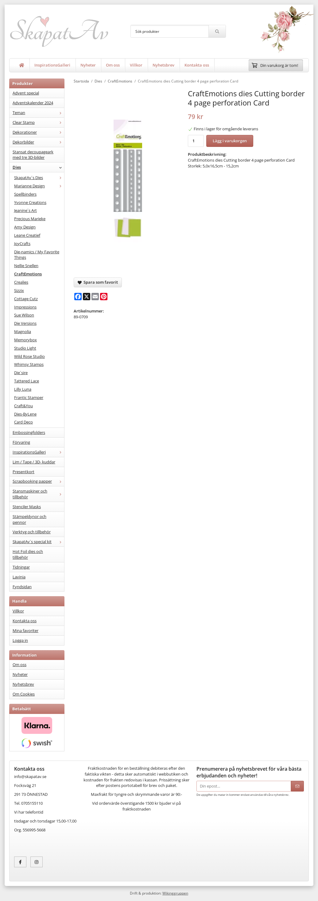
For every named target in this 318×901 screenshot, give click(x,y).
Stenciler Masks (27, 506)
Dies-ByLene (25, 414)
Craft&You (23, 405)
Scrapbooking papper (38, 481)
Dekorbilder (38, 142)
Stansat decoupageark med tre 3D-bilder (33, 154)
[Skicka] (297, 786)
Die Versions (25, 323)
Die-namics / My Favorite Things (36, 254)
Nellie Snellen (26, 265)
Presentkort (23, 471)
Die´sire (21, 372)
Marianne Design (39, 186)
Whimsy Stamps (29, 364)
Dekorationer (38, 132)
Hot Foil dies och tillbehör (28, 554)
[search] (217, 31)
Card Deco (23, 422)
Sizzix (19, 290)
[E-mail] (95, 296)
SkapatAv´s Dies (39, 177)
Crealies (21, 282)
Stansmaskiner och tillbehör (38, 494)
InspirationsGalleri (52, 65)
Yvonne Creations (30, 202)
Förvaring (21, 442)
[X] (86, 296)
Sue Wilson (24, 315)
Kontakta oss (196, 65)
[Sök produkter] (169, 31)
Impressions (25, 307)
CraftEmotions (28, 274)
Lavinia (19, 577)
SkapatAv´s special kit (38, 541)
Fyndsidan (22, 586)
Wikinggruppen (175, 893)
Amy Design (25, 227)
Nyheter (88, 65)
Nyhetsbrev (163, 65)
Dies (38, 167)
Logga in (20, 640)
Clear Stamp (38, 122)
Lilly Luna (22, 389)
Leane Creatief (27, 235)
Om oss (113, 65)
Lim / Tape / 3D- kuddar (34, 462)
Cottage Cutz (26, 298)
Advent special (26, 93)
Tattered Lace (26, 381)
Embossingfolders (29, 432)
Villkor (136, 65)
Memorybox (25, 340)
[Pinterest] (103, 296)
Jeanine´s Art (25, 210)
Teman (38, 112)
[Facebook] (78, 296)
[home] (21, 65)
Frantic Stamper (28, 397)
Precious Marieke (29, 218)
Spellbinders (25, 194)
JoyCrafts (22, 243)
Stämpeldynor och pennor (29, 519)
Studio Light (25, 348)
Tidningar (21, 567)
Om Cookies (24, 694)
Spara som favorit (98, 282)
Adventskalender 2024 (33, 102)
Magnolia (22, 331)
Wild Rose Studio (29, 356)
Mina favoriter (25, 630)
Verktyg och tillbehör (32, 532)
